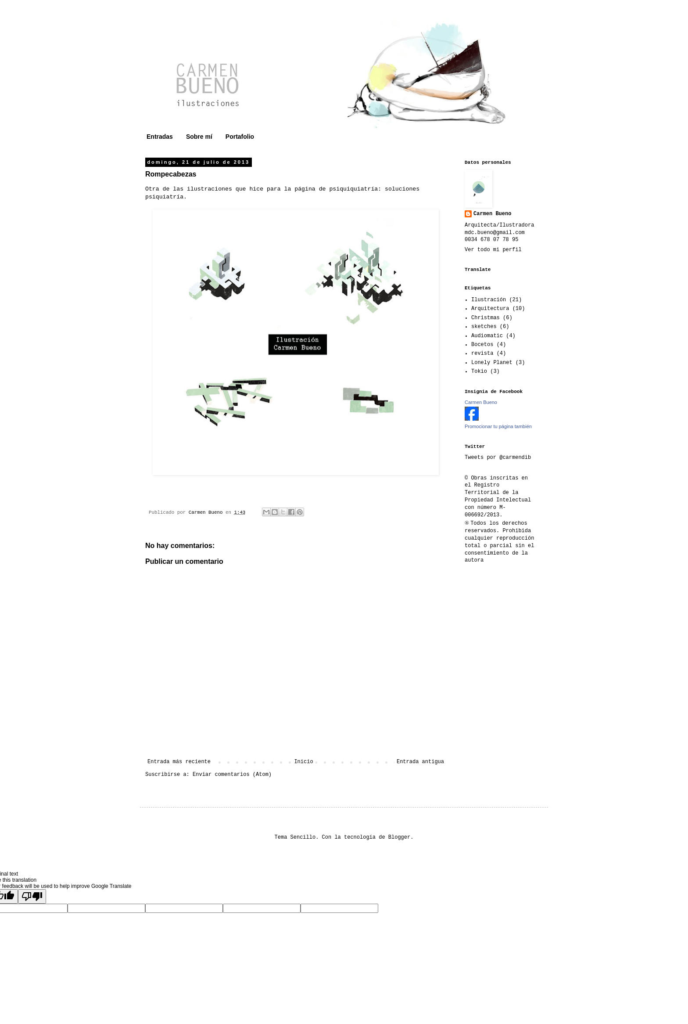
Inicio (303, 762)
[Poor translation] (32, 896)
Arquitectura (490, 309)
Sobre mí (199, 136)
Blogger (399, 837)
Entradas (160, 136)
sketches (484, 327)
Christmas (485, 318)
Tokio (479, 371)
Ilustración (488, 300)
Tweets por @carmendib (498, 457)
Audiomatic (487, 336)
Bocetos (482, 345)
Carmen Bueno (492, 214)
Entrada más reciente (179, 762)
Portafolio (240, 136)
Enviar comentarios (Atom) (232, 775)
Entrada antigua (420, 762)
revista (482, 353)
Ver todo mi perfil (493, 250)
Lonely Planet (491, 363)
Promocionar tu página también (498, 426)
